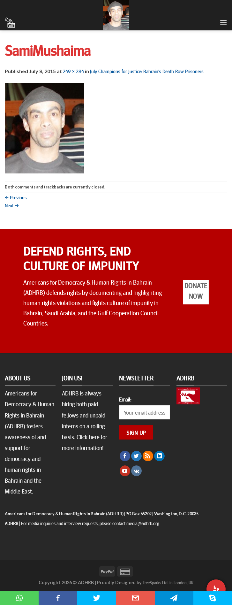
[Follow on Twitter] (136, 456)
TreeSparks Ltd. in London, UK (168, 582)
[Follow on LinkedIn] (159, 456)
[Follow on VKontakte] (136, 470)
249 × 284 (73, 70)
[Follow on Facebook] (125, 456)
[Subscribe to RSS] (148, 456)
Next (12, 205)
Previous (16, 197)
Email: (125, 399)
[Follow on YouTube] (125, 470)
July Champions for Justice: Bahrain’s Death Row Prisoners (147, 70)
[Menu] (223, 22)
